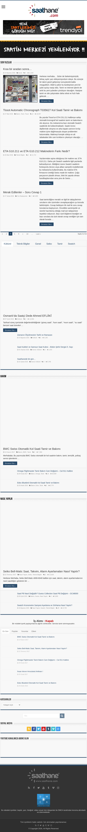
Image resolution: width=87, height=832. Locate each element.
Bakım (18, 114)
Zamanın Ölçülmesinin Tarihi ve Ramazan (34, 335)
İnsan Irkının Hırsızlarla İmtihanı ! (30, 671)
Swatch (71, 244)
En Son (5, 631)
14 (48, 474)
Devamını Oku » (46, 101)
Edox (37, 485)
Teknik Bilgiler (20, 155)
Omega (37, 474)
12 (32, 114)
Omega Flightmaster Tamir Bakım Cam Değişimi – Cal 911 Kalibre (45, 471)
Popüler (15, 631)
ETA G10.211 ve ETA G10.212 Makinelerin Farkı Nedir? (36, 151)
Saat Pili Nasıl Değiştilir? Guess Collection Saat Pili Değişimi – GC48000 (47, 593)
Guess (37, 596)
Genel (20, 73)
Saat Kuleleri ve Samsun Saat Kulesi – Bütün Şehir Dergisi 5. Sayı (45, 347)
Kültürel (7, 244)
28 (58, 608)
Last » (38, 234)
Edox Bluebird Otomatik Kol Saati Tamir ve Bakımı (38, 483)
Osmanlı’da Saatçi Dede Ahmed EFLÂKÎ (27, 315)
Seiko (49, 244)
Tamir (22, 114)
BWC (25, 452)
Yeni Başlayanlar (22, 196)
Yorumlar (24, 631)
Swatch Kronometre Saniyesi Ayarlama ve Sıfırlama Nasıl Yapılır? (44, 605)
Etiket (34, 631)
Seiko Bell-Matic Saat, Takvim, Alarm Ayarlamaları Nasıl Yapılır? (41, 571)
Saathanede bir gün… (26, 359)
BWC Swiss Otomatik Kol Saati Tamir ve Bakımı (31, 448)
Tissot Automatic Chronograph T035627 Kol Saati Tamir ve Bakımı (43, 110)
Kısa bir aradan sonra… (17, 69)
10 (27, 234)
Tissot (27, 114)
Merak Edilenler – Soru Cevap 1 (22, 192)
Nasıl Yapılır (6, 499)
